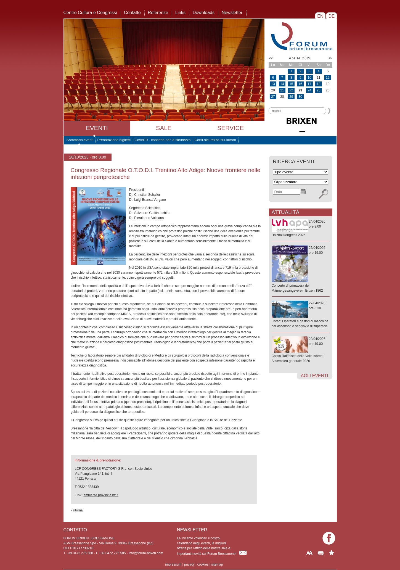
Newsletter (232, 12)
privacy (189, 564)
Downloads (203, 12)
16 (300, 84)
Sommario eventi (80, 140)
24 (309, 90)
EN (320, 16)
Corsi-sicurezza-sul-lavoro (215, 140)
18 (318, 84)
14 (282, 84)
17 (309, 84)
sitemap (217, 564)
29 (291, 97)
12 (327, 78)
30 (300, 97)
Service (230, 128)
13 (273, 84)
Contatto (132, 12)
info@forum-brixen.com (146, 553)
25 (318, 90)
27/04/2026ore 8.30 (301, 315)
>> (330, 58)
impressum (173, 564)
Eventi (97, 128)
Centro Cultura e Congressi (90, 12)
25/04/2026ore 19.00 (301, 269)
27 (273, 97)
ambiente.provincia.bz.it (101, 495)
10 (309, 78)
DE (331, 16)
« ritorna (77, 510)
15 (291, 84)
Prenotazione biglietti (114, 140)
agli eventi (314, 375)
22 (291, 90)
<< (271, 58)
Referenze (158, 12)
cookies (203, 564)
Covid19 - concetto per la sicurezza (162, 140)
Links (180, 12)
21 (282, 90)
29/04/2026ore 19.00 (301, 350)
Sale (163, 128)
